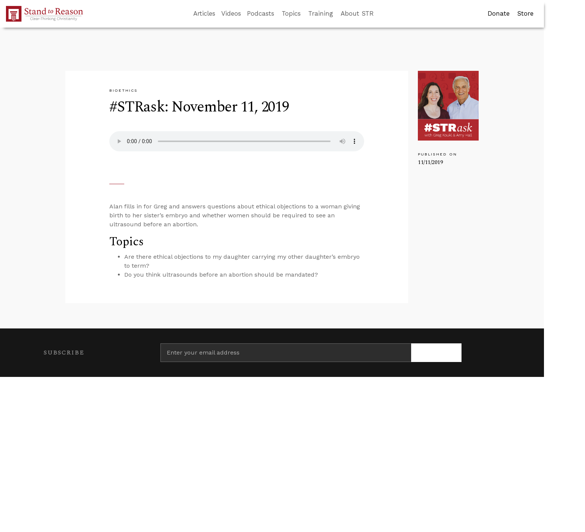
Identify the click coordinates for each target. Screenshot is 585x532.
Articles (204, 13)
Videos (231, 13)
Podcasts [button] (260, 13)
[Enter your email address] (286, 352)
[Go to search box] (380, 13)
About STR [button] (357, 13)
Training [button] (320, 13)
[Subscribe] (436, 352)
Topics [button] (291, 13)
